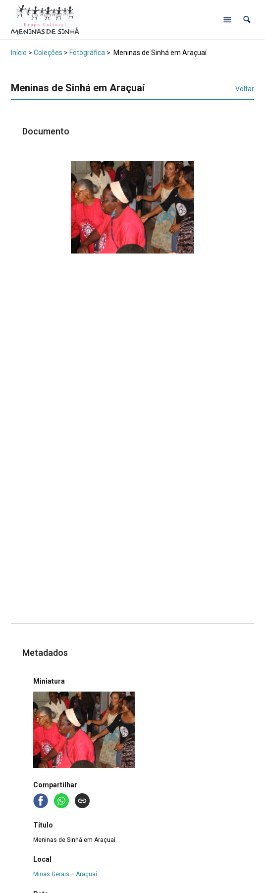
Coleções (48, 53)
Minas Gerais (51, 874)
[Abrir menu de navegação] (227, 19)
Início (19, 53)
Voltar (244, 89)
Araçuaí (86, 874)
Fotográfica (87, 53)
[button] (247, 19)
